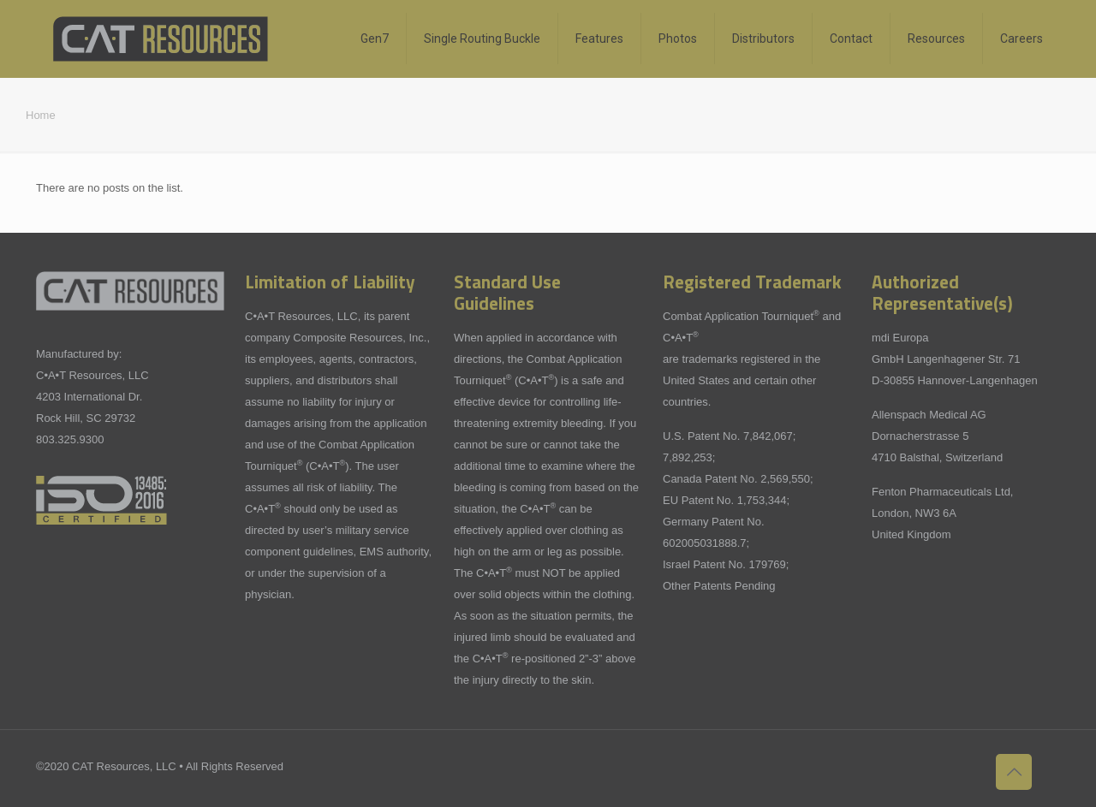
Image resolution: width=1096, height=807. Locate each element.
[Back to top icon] (1014, 772)
